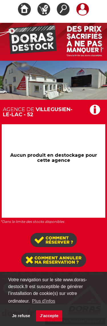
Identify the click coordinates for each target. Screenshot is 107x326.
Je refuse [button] (21, 315)
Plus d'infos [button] (43, 301)
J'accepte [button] (49, 315)
